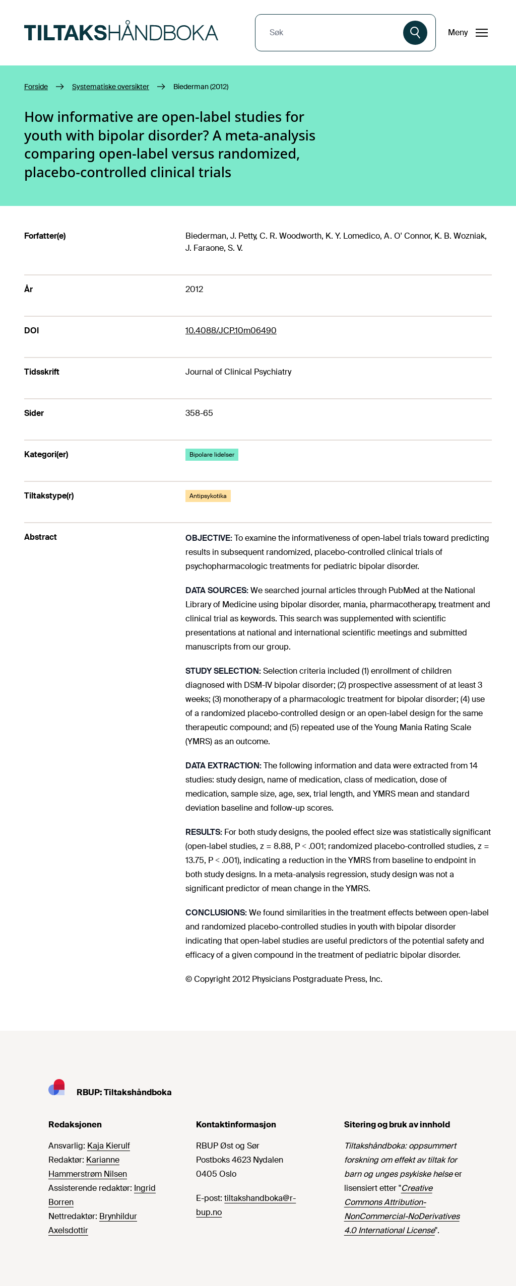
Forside (36, 86)
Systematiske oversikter (110, 86)
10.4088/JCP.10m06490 (231, 330)
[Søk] (415, 33)
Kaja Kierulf (108, 1145)
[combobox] (330, 33)
